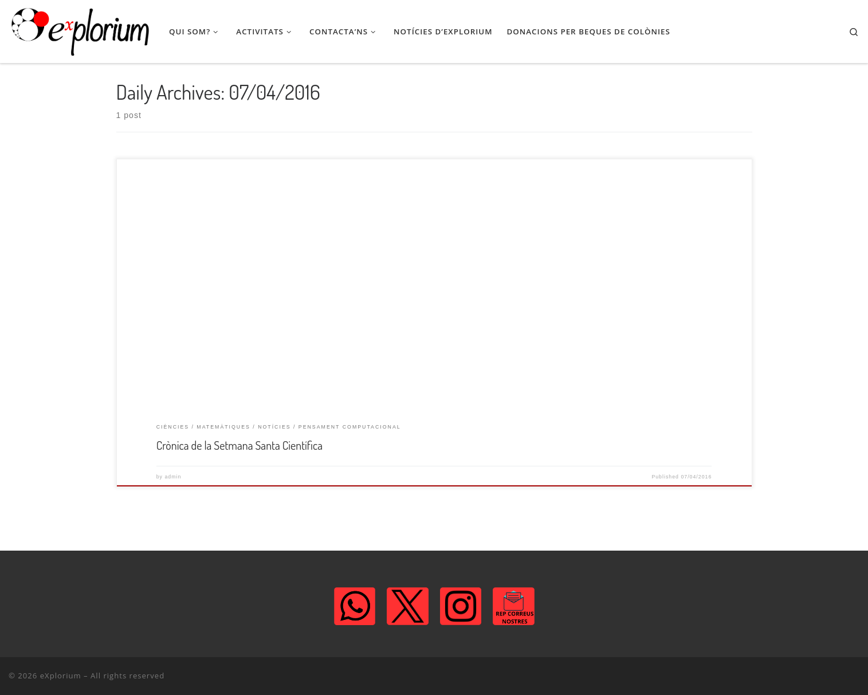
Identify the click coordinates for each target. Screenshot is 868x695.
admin (172, 477)
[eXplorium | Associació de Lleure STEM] (80, 31)
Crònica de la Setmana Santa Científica (239, 445)
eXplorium (60, 675)
